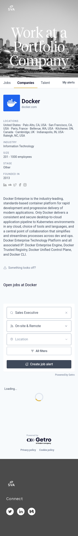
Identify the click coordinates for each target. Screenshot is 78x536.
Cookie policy (46, 450)
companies (25, 83)
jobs (7, 83)
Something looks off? (19, 267)
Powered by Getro (65, 374)
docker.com (29, 107)
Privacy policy (28, 450)
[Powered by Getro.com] (39, 439)
